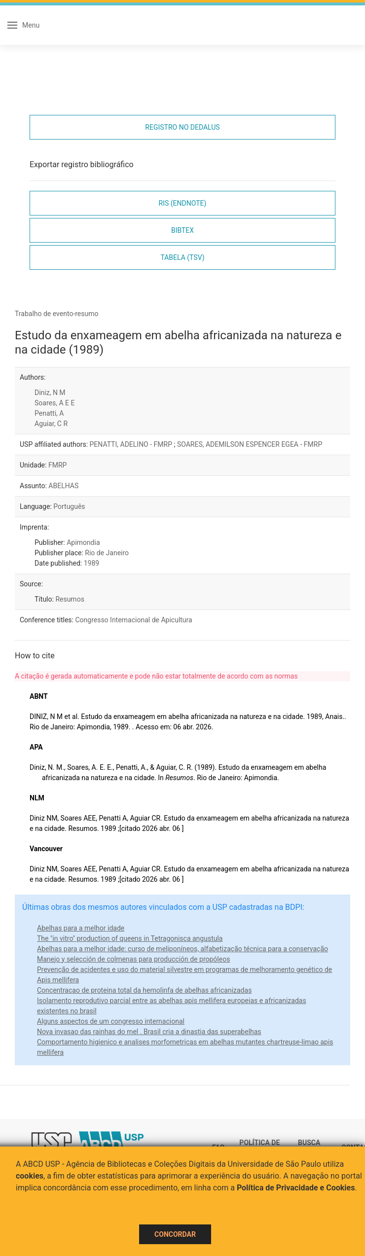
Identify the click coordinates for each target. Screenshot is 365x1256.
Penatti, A (49, 413)
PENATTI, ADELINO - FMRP (132, 444)
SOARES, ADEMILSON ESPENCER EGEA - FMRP (249, 444)
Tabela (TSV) (182, 257)
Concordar (175, 1234)
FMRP (57, 465)
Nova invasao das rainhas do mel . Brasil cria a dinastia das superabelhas (149, 1032)
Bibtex (182, 230)
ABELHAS (63, 486)
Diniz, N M (50, 392)
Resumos (69, 599)
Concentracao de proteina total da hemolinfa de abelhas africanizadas (144, 990)
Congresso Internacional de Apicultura (133, 620)
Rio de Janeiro (107, 553)
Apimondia (83, 542)
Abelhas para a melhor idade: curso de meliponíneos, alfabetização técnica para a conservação (182, 949)
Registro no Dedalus (182, 127)
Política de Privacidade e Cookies (296, 1187)
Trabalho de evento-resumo (57, 314)
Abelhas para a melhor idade (80, 928)
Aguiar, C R (51, 424)
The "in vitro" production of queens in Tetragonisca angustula (129, 938)
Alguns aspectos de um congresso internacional (110, 1021)
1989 (91, 563)
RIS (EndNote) (183, 203)
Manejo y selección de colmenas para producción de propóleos (133, 959)
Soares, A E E (54, 403)
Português (69, 506)
